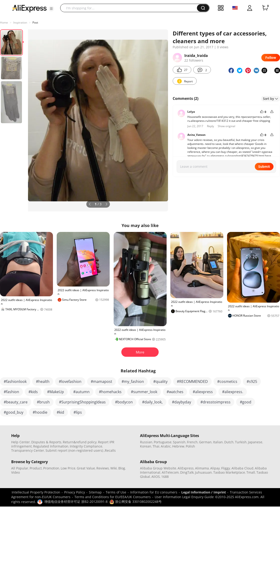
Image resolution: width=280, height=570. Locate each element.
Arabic (166, 446)
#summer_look (144, 391)
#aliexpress (203, 391)
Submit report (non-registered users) (74, 450)
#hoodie (40, 412)
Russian (146, 442)
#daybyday (181, 402)
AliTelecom (170, 472)
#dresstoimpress (215, 402)
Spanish (179, 442)
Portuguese (163, 442)
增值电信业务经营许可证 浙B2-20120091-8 (76, 501)
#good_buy (13, 412)
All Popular (19, 468)
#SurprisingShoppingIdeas (82, 402)
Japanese (255, 442)
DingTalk (187, 472)
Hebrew (178, 446)
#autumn (81, 391)
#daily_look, (152, 402)
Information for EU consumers (153, 492)
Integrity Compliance (86, 446)
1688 (165, 476)
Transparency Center (27, 450)
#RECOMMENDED (192, 381)
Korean (145, 446)
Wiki (113, 468)
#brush (43, 402)
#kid (60, 412)
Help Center (20, 442)
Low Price (68, 468)
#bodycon (124, 402)
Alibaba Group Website (158, 468)
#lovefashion (70, 381)
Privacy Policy (74, 492)
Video (15, 472)
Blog (121, 468)
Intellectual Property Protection (36, 492)
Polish (190, 446)
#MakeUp (55, 391)
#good (245, 402)
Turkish (241, 442)
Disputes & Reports (46, 442)
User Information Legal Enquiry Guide (184, 497)
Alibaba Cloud (242, 468)
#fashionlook (15, 381)
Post (35, 22)
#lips (78, 412)
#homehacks (110, 391)
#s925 (252, 381)
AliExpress (186, 468)
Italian (218, 442)
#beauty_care (16, 402)
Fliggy (225, 468)
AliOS (155, 476)
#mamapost (101, 381)
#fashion (11, 391)
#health (42, 381)
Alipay (215, 468)
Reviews (102, 468)
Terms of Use (116, 492)
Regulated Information (50, 446)
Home (4, 22)
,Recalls (110, 450)
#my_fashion (133, 381)
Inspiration (20, 22)
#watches (175, 391)
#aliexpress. (232, 391)
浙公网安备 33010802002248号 (135, 501)
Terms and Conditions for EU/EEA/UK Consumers (112, 497)
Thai (156, 446)
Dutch (229, 442)
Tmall (250, 472)
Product (36, 468)
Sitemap (95, 492)
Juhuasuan (203, 472)
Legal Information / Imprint (203, 492)
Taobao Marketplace (229, 472)
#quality (160, 381)
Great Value (86, 468)
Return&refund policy (80, 442)
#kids (33, 391)
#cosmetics (227, 381)
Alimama (202, 468)
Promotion (51, 468)
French (192, 442)
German (205, 442)
